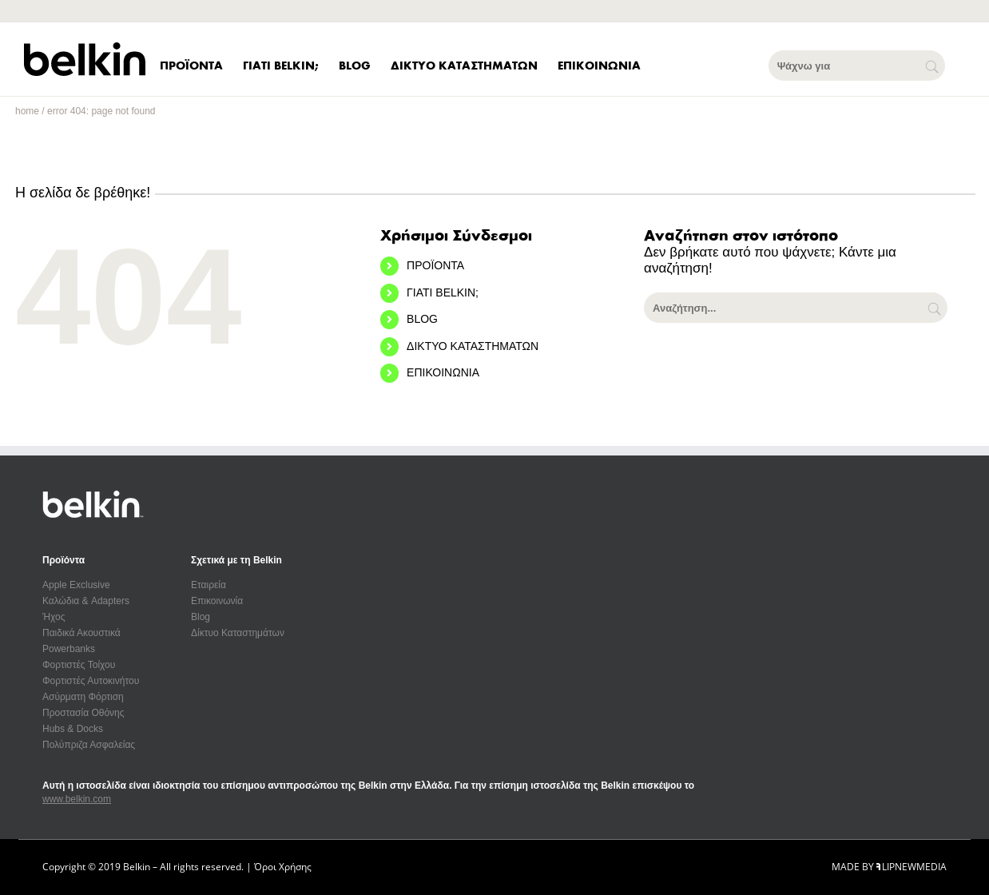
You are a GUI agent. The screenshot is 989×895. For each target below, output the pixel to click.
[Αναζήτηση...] (795, 307)
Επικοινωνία (217, 601)
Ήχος (54, 617)
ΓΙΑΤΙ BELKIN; (443, 292)
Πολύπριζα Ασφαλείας (88, 744)
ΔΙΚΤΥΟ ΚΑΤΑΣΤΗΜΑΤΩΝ (472, 346)
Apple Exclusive (76, 585)
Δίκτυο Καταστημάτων (237, 632)
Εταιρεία (208, 585)
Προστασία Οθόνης (83, 712)
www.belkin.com (76, 799)
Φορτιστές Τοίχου (78, 664)
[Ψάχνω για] (857, 65)
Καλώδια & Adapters (85, 601)
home (27, 111)
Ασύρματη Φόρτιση (83, 696)
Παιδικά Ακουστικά (81, 632)
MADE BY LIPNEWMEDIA (889, 866)
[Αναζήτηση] (935, 307)
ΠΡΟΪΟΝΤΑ (435, 265)
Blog (200, 617)
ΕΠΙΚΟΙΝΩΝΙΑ (443, 372)
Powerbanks (68, 648)
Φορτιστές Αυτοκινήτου (90, 680)
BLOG (422, 318)
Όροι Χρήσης (283, 866)
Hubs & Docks (72, 728)
